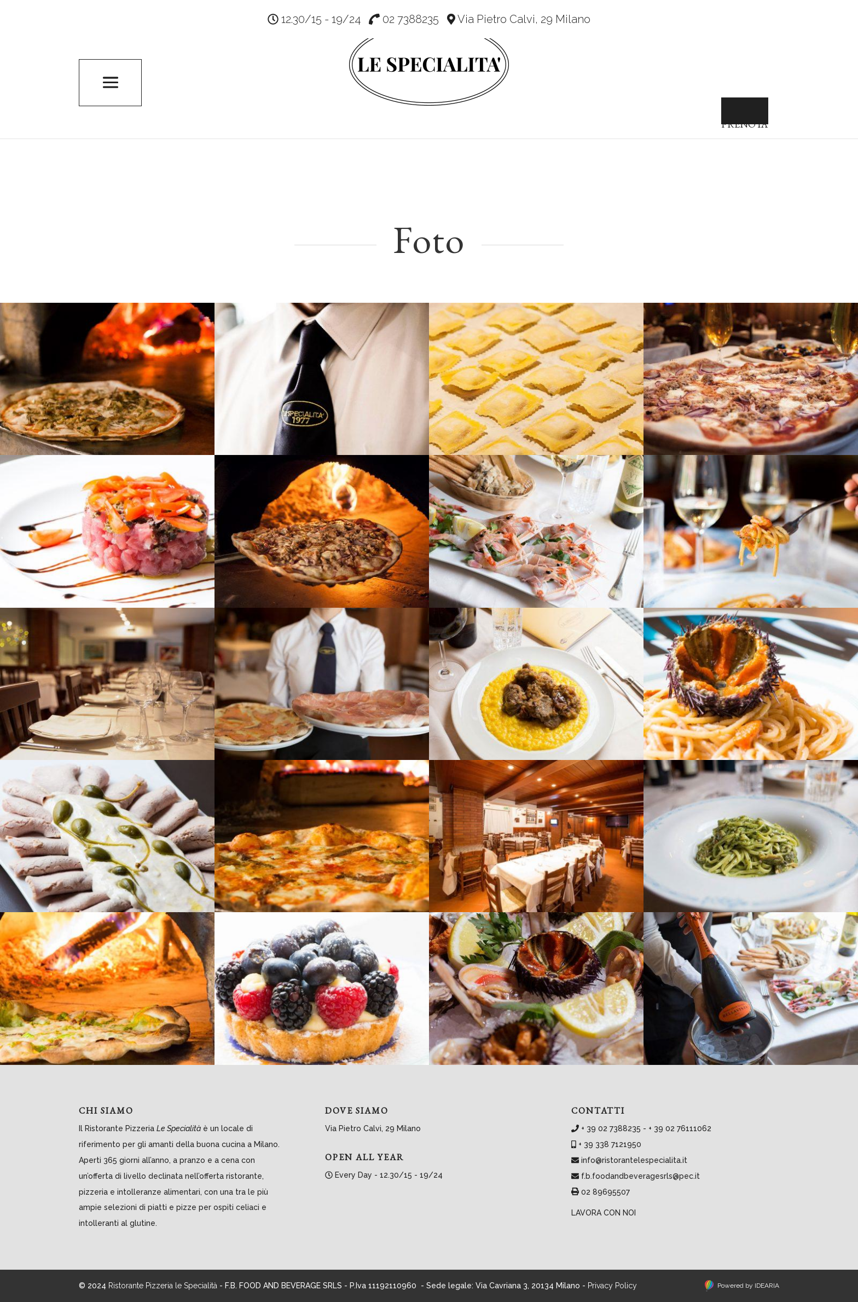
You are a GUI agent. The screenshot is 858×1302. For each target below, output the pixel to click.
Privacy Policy (612, 1285)
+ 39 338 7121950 (609, 1144)
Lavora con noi (603, 1212)
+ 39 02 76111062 (679, 1128)
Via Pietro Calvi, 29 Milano (518, 19)
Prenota (736, 116)
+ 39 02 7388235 (611, 1128)
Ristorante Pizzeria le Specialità (162, 1285)
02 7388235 (404, 19)
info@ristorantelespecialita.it (634, 1160)
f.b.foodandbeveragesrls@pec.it (640, 1176)
